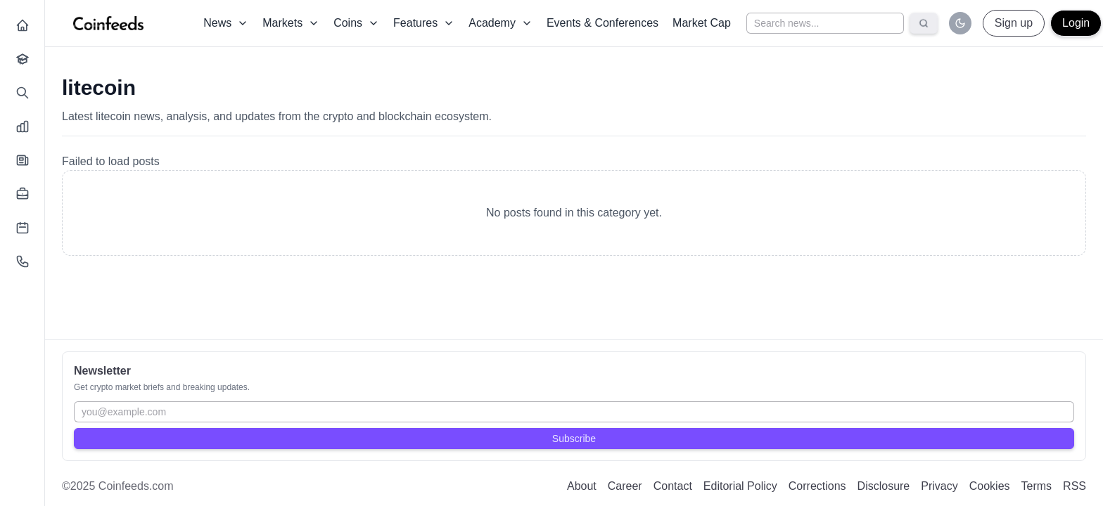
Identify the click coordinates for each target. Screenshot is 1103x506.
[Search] (924, 23)
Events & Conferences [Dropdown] (602, 23)
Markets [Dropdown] (290, 23)
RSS (1074, 486)
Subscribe (574, 438)
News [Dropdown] (225, 23)
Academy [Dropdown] (500, 23)
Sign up (1014, 23)
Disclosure (883, 486)
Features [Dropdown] (423, 23)
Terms (1036, 486)
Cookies (989, 486)
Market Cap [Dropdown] (701, 23)
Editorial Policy (740, 486)
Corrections (817, 486)
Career (625, 486)
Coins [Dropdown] (356, 23)
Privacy (939, 486)
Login (1076, 23)
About (582, 486)
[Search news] (825, 23)
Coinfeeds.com (136, 486)
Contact (672, 486)
